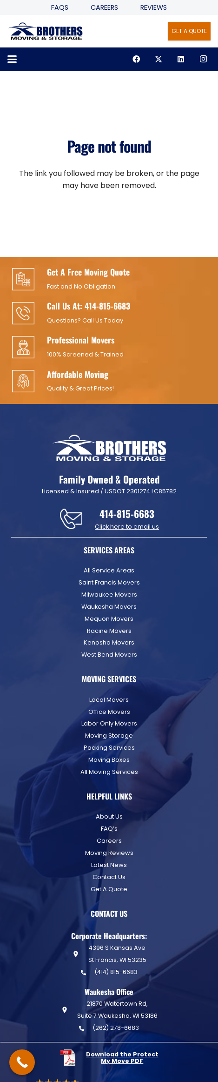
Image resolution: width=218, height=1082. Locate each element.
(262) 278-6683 (115, 1028)
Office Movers (109, 712)
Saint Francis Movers (109, 582)
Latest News (109, 865)
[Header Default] (45, 31)
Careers (104, 7)
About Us (109, 816)
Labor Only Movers (109, 723)
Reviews (153, 7)
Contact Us (109, 877)
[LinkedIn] (180, 59)
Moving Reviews (109, 853)
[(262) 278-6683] (86, 1028)
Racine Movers (109, 631)
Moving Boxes (109, 760)
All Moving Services (109, 772)
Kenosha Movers (109, 642)
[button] (12, 59)
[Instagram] (203, 59)
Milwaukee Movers (109, 594)
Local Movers (109, 700)
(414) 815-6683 (116, 972)
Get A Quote (109, 889)
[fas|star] (72, 1057)
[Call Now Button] (22, 1062)
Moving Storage (109, 735)
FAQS (59, 7)
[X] (158, 59)
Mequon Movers (109, 619)
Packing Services (109, 748)
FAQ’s (109, 829)
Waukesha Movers (109, 607)
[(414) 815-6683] (87, 972)
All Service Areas (109, 570)
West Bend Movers (109, 655)
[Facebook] (136, 59)
